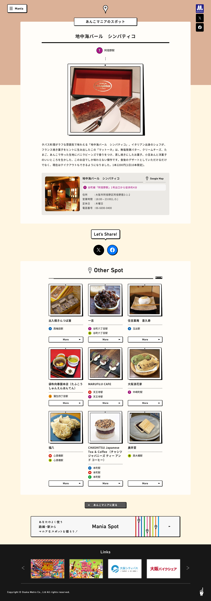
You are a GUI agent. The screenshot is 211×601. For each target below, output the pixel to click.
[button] (23, 569)
